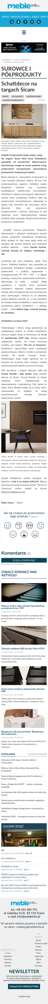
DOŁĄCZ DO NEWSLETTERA (24, 986)
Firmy (38, 953)
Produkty (38, 966)
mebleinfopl (24, 996)
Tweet (19, 502)
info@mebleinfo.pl (28, 916)
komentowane (37, 754)
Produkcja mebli (21, 17)
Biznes (5, 17)
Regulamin (8, 956)
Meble (35, 17)
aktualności (17, 96)
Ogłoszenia (39, 956)
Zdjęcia (38, 959)
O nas (8, 953)
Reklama (7, 962)
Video (38, 962)
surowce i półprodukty (22, 60)
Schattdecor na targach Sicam (13, 62)
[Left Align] (24, 32)
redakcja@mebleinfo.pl (30, 926)
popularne (8, 754)
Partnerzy (8, 959)
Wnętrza (38, 950)
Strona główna (6, 60)
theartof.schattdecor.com (13, 492)
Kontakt (8, 966)
